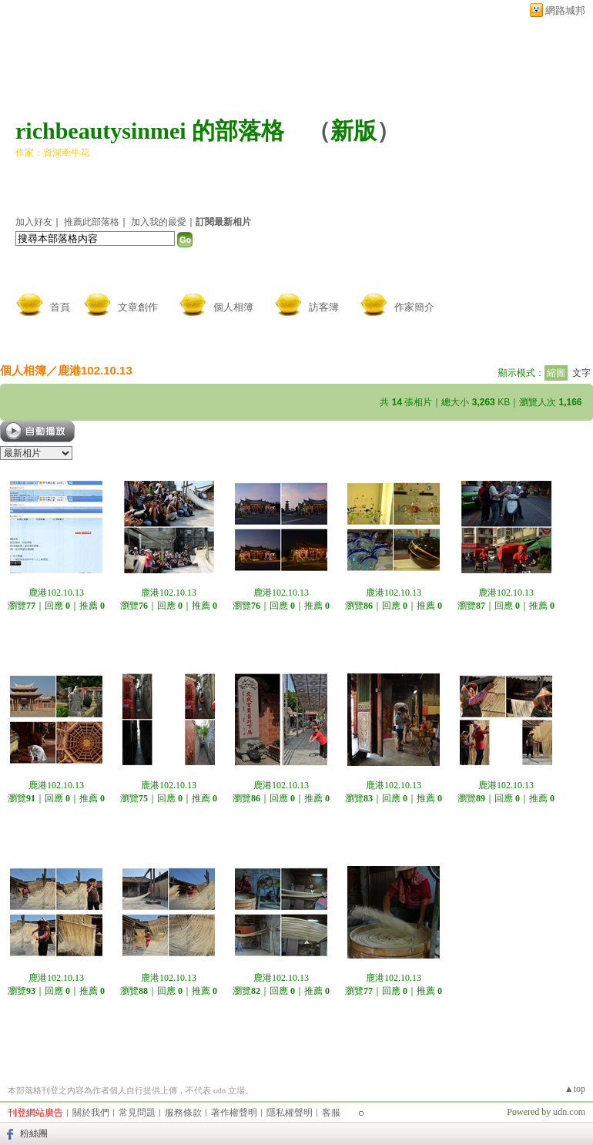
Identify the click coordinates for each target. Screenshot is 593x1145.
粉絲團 (34, 1133)
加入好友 (33, 222)
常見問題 (137, 1112)
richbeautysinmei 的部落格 (149, 130)
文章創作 (138, 307)
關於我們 (90, 1112)
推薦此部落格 (91, 222)
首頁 (60, 307)
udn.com (569, 1111)
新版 (353, 130)
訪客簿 (324, 307)
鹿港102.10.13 (95, 370)
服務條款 (183, 1112)
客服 (331, 1112)
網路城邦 (565, 10)
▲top (575, 1088)
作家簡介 (414, 307)
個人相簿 (233, 307)
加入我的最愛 (158, 222)
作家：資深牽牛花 (52, 152)
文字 (581, 373)
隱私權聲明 (289, 1112)
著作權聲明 (234, 1112)
